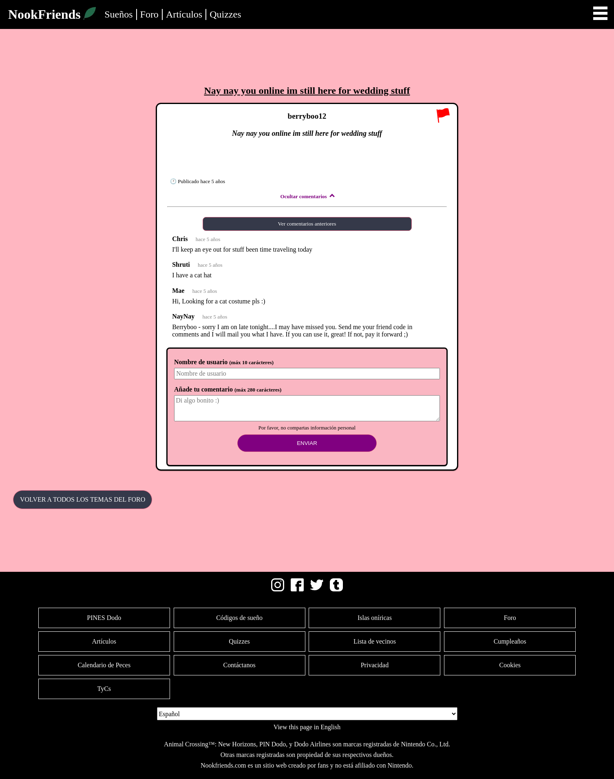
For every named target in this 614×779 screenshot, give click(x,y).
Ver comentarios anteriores (307, 224)
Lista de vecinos (374, 641)
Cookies (510, 665)
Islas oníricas (375, 617)
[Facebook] (297, 589)
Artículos (184, 14)
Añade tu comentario (227, 389)
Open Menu (600, 13)
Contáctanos (239, 665)
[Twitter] (316, 589)
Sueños (118, 14)
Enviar (307, 443)
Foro (149, 14)
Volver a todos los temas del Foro (82, 499)
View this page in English (307, 727)
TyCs (104, 688)
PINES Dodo (104, 617)
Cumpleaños (510, 641)
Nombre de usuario (224, 362)
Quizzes (225, 14)
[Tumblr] (336, 589)
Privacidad (375, 665)
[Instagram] (277, 589)
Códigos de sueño (239, 617)
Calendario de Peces (103, 665)
